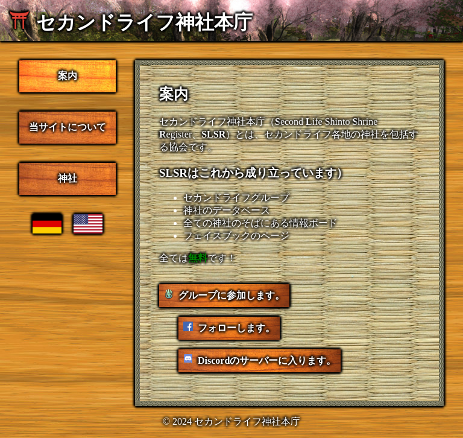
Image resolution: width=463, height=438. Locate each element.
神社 (67, 178)
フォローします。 (236, 328)
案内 (67, 76)
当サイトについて (67, 127)
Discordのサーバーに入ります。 (267, 360)
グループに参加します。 (231, 295)
